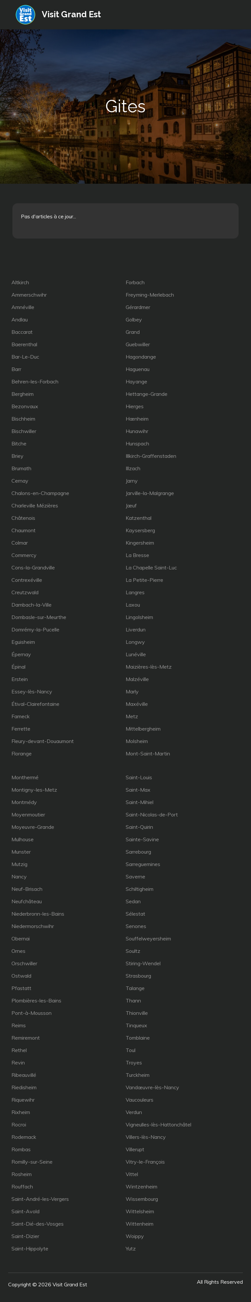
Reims (18, 1025)
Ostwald (21, 975)
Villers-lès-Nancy (146, 1137)
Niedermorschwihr (32, 926)
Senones (136, 926)
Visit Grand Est (72, 14)
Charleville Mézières (34, 505)
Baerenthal (24, 344)
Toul (130, 1050)
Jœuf (131, 505)
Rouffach (22, 1186)
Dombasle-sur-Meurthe (38, 617)
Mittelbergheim (143, 728)
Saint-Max (138, 789)
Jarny (132, 480)
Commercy (24, 555)
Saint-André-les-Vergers (40, 1199)
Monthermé (25, 777)
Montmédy (24, 802)
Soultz (133, 951)
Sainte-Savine (142, 839)
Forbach (135, 282)
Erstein (19, 679)
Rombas (21, 1149)
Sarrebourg (138, 851)
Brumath (21, 468)
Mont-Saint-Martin (148, 753)
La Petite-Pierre (144, 580)
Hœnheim (137, 418)
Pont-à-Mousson (31, 1013)
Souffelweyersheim (148, 938)
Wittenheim (139, 1223)
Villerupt (135, 1149)
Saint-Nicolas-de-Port (152, 814)
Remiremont (25, 1037)
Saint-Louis (139, 777)
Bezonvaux (24, 406)
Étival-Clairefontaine (35, 704)
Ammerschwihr (29, 294)
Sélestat (135, 913)
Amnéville (22, 307)
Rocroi (18, 1124)
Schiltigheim (139, 889)
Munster (21, 851)
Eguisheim (23, 642)
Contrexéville (26, 580)
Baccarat (22, 332)
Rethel (19, 1050)
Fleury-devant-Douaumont (42, 741)
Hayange (136, 381)
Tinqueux (136, 1025)
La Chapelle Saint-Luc (151, 567)
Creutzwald (25, 592)
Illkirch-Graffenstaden (151, 456)
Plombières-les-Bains (36, 1000)
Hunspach (137, 443)
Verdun (134, 1112)
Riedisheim (24, 1087)
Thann (133, 1000)
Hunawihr (137, 431)
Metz (132, 716)
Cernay (19, 480)
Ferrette (20, 728)
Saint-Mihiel (139, 802)
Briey (17, 456)
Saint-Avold (25, 1211)
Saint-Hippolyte (29, 1248)
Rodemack (23, 1137)
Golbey (134, 319)
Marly (132, 691)
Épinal (18, 666)
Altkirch (20, 282)
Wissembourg (142, 1199)
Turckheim (137, 1075)
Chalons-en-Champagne (40, 493)
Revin (18, 1062)
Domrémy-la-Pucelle (35, 629)
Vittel (132, 1174)
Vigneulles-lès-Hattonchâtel (158, 1124)
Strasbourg (138, 975)
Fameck (20, 716)
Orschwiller (24, 963)
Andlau (19, 319)
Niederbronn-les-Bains (37, 913)
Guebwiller (138, 344)
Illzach (133, 468)
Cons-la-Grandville (33, 567)
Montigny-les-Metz (34, 789)
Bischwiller (23, 431)
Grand (133, 332)
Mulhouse (22, 839)
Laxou (133, 604)
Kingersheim (140, 542)
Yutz (131, 1248)
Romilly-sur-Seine (32, 1161)
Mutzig (19, 864)
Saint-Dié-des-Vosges (37, 1223)
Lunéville (136, 654)
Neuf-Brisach (26, 889)
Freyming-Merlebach (150, 294)
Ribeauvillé (23, 1075)
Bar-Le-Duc (25, 356)
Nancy (19, 876)
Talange (135, 988)
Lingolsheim (139, 617)
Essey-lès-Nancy (31, 691)
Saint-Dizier (25, 1236)
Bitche (18, 443)
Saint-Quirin (139, 827)
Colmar (19, 542)
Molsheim (137, 741)
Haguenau (137, 369)
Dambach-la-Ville (31, 604)
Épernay (21, 654)
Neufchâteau (26, 901)
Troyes (134, 1062)
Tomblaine (138, 1037)
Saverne (135, 876)
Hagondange (141, 356)
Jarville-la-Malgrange (150, 493)
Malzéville (137, 679)
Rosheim (21, 1174)
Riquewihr (23, 1099)
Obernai (20, 938)
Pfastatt (21, 988)
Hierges (135, 406)
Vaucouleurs (139, 1099)
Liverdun (136, 629)
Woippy (135, 1236)
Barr (16, 369)
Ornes (18, 951)
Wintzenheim (141, 1186)
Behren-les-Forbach (34, 381)
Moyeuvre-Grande (32, 827)
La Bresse (137, 555)
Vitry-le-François (145, 1161)
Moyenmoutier (28, 814)
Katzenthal (138, 518)
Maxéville (137, 704)
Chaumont (23, 530)
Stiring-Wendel (143, 963)
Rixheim (20, 1112)
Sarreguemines (143, 864)
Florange (21, 753)
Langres (135, 592)
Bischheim (23, 418)
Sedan (133, 901)
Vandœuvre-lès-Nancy (152, 1087)
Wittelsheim (140, 1211)
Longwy (135, 642)
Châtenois (23, 518)
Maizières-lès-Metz (149, 666)
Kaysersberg (140, 530)
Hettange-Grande (146, 394)
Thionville (137, 1013)
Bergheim (22, 394)
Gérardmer (138, 307)
